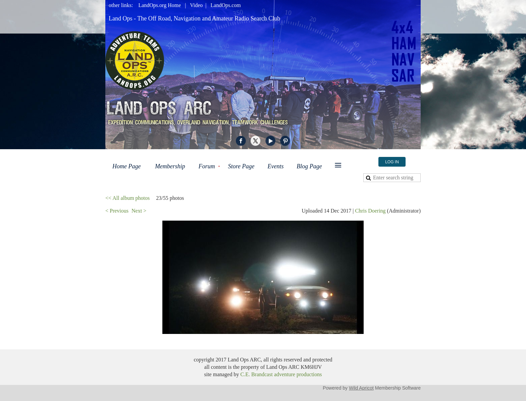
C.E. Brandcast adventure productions (281, 374)
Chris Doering (370, 211)
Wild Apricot (361, 388)
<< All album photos (127, 198)
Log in (392, 162)
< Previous (116, 211)
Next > (139, 211)
